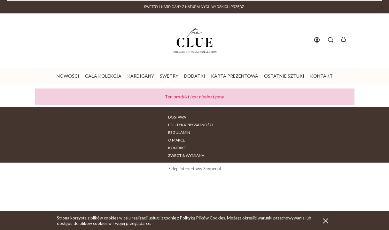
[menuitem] (68, 75)
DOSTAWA (101, 117)
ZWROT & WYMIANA (271, 117)
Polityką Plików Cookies (202, 217)
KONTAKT (236, 117)
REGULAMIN (183, 117)
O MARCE (210, 117)
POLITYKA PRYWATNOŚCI (140, 117)
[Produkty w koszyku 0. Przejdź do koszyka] (345, 40)
